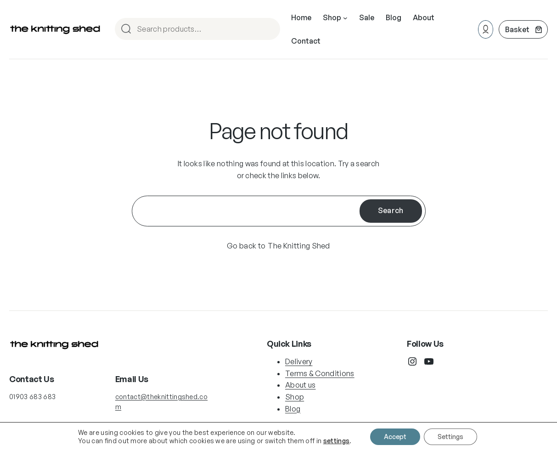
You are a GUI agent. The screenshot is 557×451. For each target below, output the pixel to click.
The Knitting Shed (299, 245)
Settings (450, 436)
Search (269, 29)
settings (336, 441)
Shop (294, 396)
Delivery (299, 361)
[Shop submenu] (345, 18)
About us (300, 384)
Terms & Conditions (319, 373)
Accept (395, 436)
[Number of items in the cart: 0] (523, 29)
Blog (292, 408)
